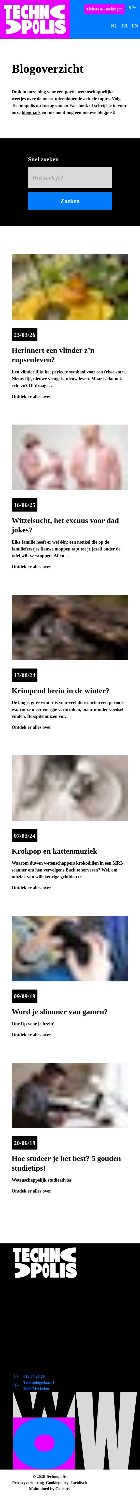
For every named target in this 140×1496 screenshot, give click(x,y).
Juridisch (79, 1482)
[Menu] (132, 7)
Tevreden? (28, 1356)
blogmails (31, 112)
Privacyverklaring (28, 1482)
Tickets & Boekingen (104, 9)
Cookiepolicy (57, 1482)
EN (135, 25)
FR (124, 25)
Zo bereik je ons (34, 1317)
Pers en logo (30, 1327)
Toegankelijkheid (35, 1307)
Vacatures (27, 1336)
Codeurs (62, 1489)
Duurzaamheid (33, 1346)
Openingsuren (32, 1298)
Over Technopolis (36, 1288)
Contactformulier (36, 1365)
